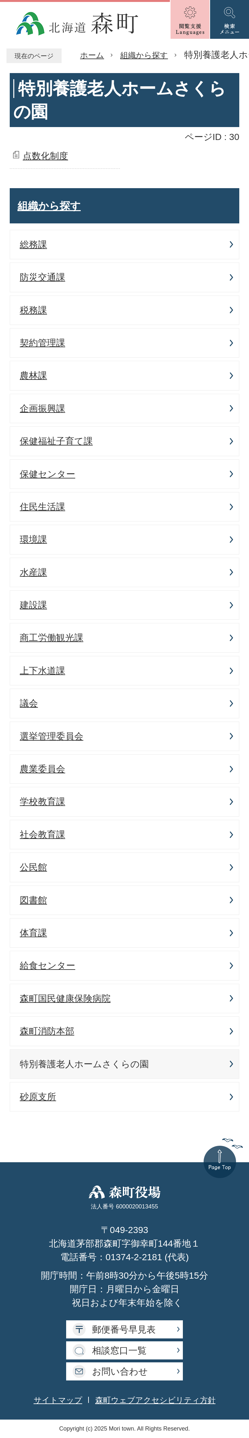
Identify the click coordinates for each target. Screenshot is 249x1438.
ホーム (92, 55)
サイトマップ (58, 1400)
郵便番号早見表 (124, 1330)
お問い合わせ (120, 1372)
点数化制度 (45, 156)
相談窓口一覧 (119, 1351)
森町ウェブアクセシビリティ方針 (155, 1400)
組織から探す (144, 55)
